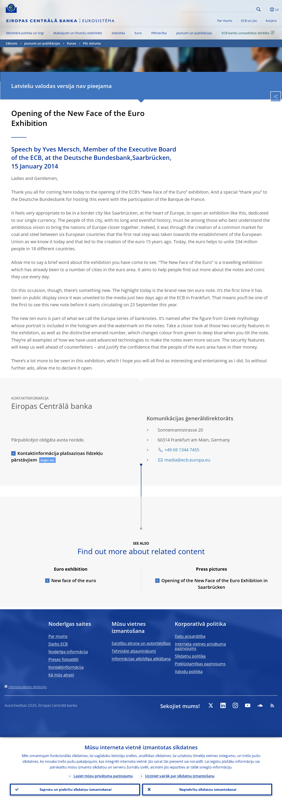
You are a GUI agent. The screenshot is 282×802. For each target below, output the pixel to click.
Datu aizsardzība (190, 636)
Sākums (11, 43)
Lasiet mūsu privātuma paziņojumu (103, 774)
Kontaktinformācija (66, 667)
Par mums (224, 21)
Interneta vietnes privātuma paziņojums (200, 646)
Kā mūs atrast (61, 674)
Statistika (118, 33)
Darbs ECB (58, 644)
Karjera (271, 21)
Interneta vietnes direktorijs (28, 687)
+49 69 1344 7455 (181, 450)
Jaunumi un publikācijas (194, 33)
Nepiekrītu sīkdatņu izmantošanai (207, 789)
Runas (71, 43)
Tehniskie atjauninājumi (134, 651)
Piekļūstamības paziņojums (200, 663)
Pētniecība (159, 33)
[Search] (233, 9)
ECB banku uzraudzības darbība (249, 32)
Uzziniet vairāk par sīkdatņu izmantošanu (179, 774)
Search (258, 9)
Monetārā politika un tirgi (25, 33)
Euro (138, 33)
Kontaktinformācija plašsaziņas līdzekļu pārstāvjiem (57, 456)
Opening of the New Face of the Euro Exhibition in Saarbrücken (214, 584)
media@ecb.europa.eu (187, 460)
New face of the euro (73, 580)
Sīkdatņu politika (190, 656)
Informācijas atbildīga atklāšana (141, 658)
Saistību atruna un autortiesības (141, 643)
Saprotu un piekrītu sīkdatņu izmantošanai (75, 789)
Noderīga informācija (68, 651)
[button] (265, 9)
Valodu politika (189, 671)
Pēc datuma (92, 43)
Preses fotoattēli (63, 659)
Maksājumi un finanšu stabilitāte (77, 33)
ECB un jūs (249, 21)
